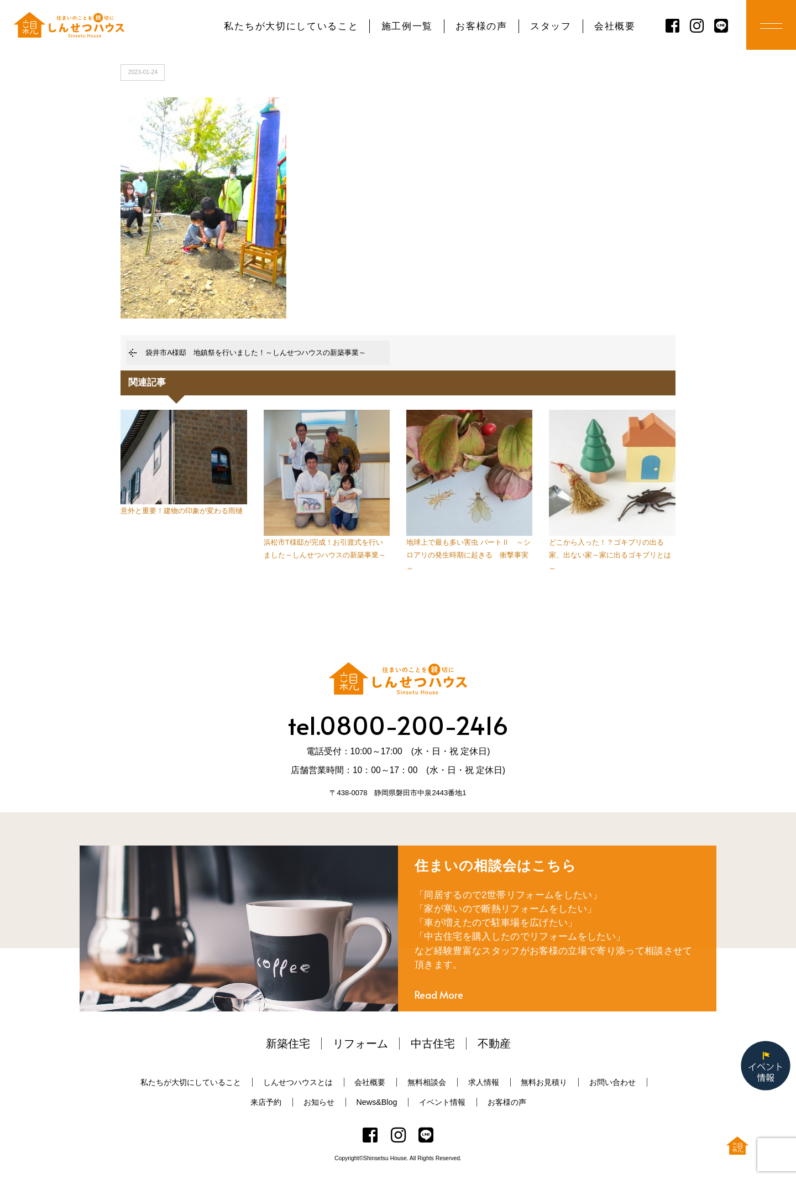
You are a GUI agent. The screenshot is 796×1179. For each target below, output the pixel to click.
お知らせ (318, 1102)
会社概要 (615, 26)
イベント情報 (442, 1102)
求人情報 (483, 1082)
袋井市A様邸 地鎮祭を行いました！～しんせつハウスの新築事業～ (255, 352)
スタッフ (551, 26)
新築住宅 (288, 1043)
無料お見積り (544, 1082)
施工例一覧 (407, 26)
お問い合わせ (612, 1082)
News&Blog (377, 1102)
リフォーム (360, 1043)
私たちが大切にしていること (291, 26)
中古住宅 (433, 1043)
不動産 (494, 1043)
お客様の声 (481, 26)
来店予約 (265, 1102)
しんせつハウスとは (298, 1082)
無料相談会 (426, 1082)
